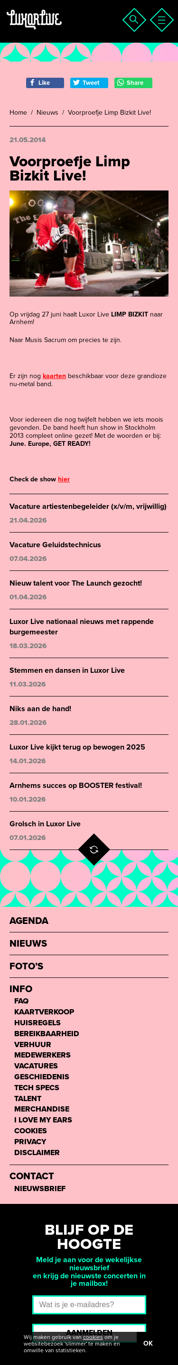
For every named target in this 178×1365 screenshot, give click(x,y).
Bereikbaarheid (46, 1034)
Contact (31, 1177)
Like (39, 83)
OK (148, 1343)
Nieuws (47, 113)
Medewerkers (42, 1055)
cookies (93, 1337)
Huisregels (37, 1023)
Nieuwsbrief (40, 1189)
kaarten (54, 376)
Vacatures (36, 1066)
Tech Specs (36, 1088)
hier (64, 479)
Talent (27, 1099)
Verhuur (32, 1045)
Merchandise (41, 1109)
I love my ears (43, 1120)
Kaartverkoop (44, 1012)
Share (130, 83)
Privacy (30, 1142)
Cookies (30, 1131)
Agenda (28, 921)
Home (18, 113)
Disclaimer (37, 1153)
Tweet (86, 83)
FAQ (21, 1001)
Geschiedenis (41, 1077)
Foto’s (26, 967)
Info (20, 989)
